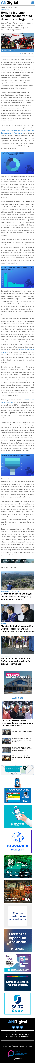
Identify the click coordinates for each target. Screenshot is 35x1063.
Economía (13, 1032)
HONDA (27, 53)
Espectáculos (10, 1036)
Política (6, 1032)
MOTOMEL (31, 53)
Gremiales (20, 1032)
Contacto (19, 1038)
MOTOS (23, 53)
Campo (26, 1034)
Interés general (18, 1034)
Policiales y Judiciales (22, 1036)
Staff (14, 1038)
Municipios (27, 1032)
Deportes (9, 1034)
